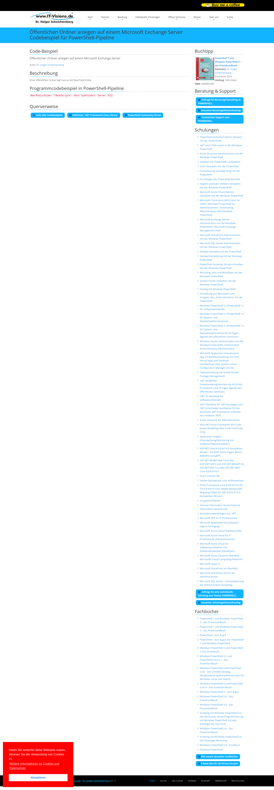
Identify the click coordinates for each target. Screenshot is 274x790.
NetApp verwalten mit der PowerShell (220, 251)
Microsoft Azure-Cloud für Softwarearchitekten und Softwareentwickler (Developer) (217, 547)
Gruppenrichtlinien (210, 500)
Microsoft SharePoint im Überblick (219, 568)
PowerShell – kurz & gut (213, 635)
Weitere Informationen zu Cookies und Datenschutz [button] (34, 766)
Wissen (197, 17)
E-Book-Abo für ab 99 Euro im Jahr (218, 763)
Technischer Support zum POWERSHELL (214, 119)
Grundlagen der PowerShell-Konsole (220, 179)
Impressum (220, 780)
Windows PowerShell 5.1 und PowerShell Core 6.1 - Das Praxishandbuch (216, 659)
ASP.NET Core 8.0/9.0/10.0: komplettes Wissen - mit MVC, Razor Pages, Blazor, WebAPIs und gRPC (221, 452)
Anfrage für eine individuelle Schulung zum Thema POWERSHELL (217, 593)
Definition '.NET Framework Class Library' (93, 115)
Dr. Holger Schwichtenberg (50, 64)
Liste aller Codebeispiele (48, 115)
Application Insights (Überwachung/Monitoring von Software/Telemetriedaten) (217, 440)
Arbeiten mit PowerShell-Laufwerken (220, 161)
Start (90, 17)
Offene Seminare (176, 17)
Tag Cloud (177, 780)
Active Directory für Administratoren (220, 420)
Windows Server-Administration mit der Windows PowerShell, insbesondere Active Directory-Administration (222, 345)
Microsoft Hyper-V (210, 563)
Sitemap (192, 780)
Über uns (213, 17)
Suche (230, 17)
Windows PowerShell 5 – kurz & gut (219, 691)
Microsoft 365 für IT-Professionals (218, 518)
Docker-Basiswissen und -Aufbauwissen (222, 480)
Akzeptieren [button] (38, 777)
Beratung (122, 17)
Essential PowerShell (211, 749)
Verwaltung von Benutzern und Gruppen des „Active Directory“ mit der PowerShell (221, 297)
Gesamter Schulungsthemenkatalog (219, 602)
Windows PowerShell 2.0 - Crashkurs (220, 745)
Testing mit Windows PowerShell (218, 289)
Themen (105, 17)
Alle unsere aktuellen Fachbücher (218, 756)
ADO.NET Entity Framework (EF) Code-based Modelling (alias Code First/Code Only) (221, 428)
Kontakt (205, 780)
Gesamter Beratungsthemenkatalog (219, 110)
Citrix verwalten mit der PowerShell (219, 166)
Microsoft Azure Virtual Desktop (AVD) (221, 530)
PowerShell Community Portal (143, 115)
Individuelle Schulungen (147, 17)
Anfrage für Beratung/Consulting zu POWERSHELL (219, 101)
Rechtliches (238, 780)
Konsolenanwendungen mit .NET (218, 513)
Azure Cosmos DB (209, 476)
